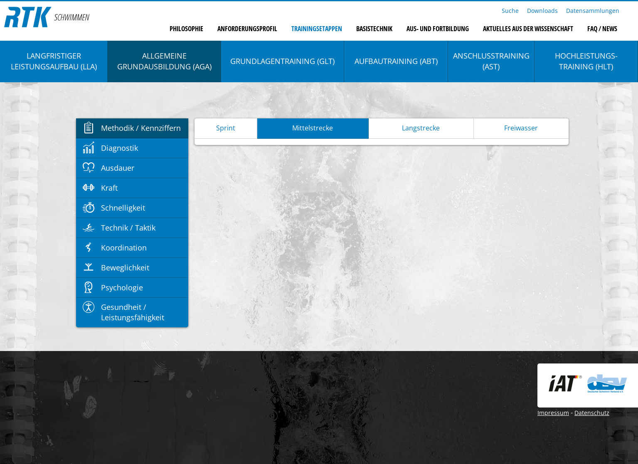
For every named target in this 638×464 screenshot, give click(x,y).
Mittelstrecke (312, 128)
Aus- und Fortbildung (437, 28)
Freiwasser (521, 128)
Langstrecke (421, 128)
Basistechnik (374, 28)
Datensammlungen (592, 11)
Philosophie (186, 28)
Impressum (553, 413)
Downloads (542, 11)
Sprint (225, 128)
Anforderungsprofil (247, 28)
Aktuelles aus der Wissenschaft (528, 28)
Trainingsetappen (316, 28)
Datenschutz (591, 413)
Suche (510, 11)
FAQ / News (602, 28)
